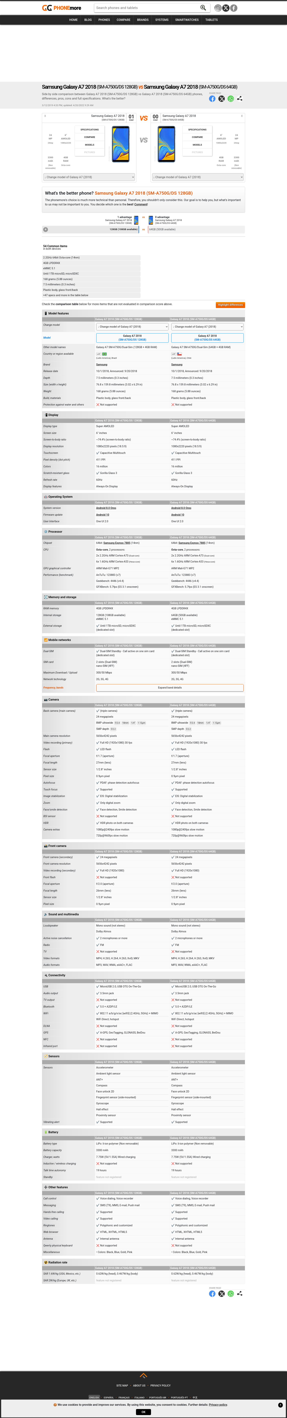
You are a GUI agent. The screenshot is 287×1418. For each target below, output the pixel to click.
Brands (143, 20)
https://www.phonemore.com (62, 8)
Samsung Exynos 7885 (116, 543)
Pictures (89, 152)
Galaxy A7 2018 (132, 338)
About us (139, 1385)
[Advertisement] (143, 53)
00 (155, 118)
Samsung (101, 364)
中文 (195, 1397)
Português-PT (179, 1397)
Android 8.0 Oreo (106, 508)
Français (124, 1397)
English (94, 1397)
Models (89, 144)
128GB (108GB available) (90, 229)
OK (143, 1412)
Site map (122, 1385)
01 (131, 118)
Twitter (221, 98)
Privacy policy (160, 1385)
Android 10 (102, 514)
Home (73, 20)
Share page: (240, 98)
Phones (104, 20)
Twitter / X (226, 8)
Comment (140, 204)
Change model (51, 325)
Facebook (233, 8)
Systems (162, 20)
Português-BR (157, 1397)
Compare (123, 20)
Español (109, 1397)
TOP (144, 1377)
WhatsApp (231, 98)
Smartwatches (187, 20)
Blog (88, 20)
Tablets (211, 20)
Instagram (218, 8)
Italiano (139, 1397)
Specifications (90, 129)
